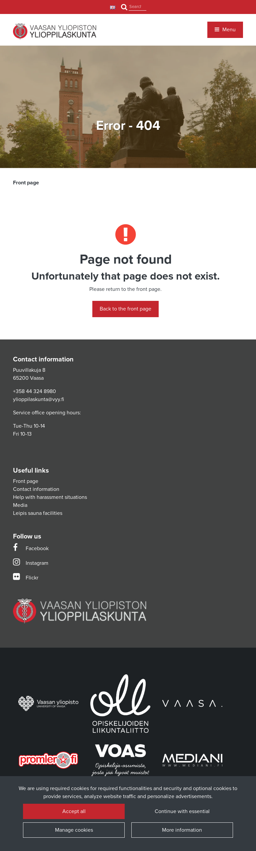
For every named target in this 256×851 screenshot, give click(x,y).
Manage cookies (74, 830)
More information (182, 830)
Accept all (74, 811)
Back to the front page (125, 309)
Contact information (36, 489)
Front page (25, 481)
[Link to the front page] (54, 31)
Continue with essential (182, 811)
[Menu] (225, 30)
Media (20, 505)
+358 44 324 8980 (34, 391)
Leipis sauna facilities (37, 513)
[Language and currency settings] (113, 7)
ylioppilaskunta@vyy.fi (38, 399)
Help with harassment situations (50, 497)
